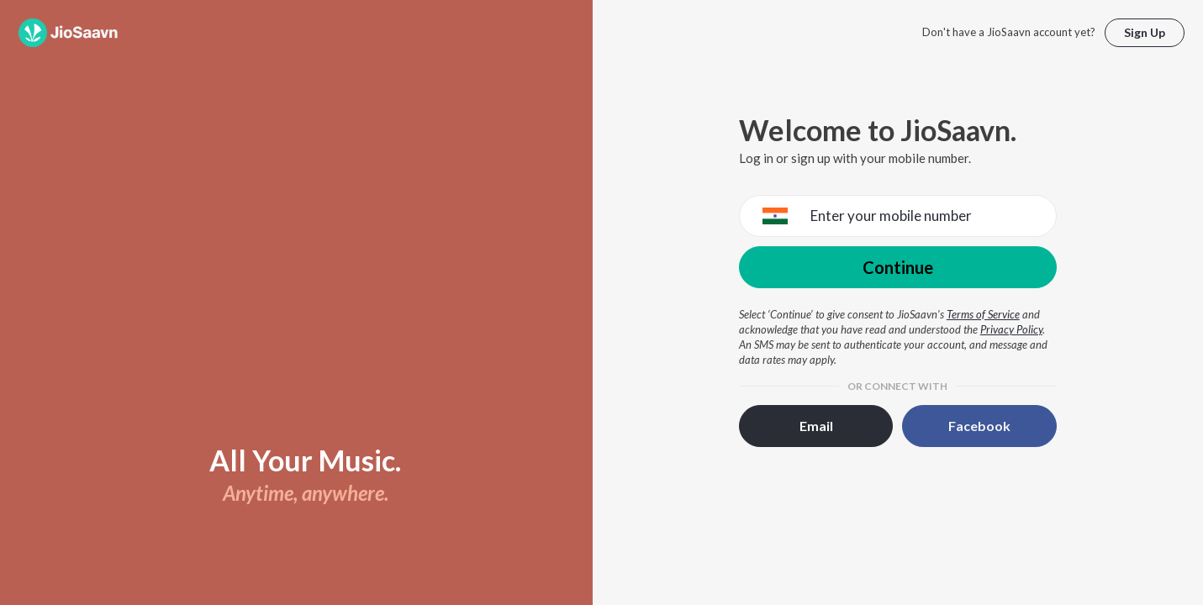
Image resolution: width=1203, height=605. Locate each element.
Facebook (979, 426)
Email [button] (816, 426)
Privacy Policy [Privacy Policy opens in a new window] (1011, 329)
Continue (898, 267)
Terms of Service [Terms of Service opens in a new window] (983, 314)
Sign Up (1144, 32)
